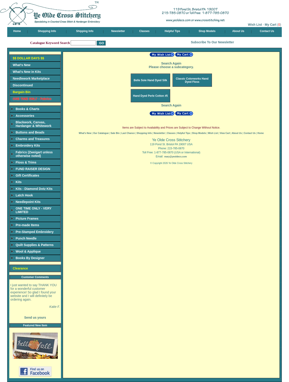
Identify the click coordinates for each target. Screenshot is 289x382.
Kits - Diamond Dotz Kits (34, 189)
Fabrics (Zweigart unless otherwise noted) (34, 154)
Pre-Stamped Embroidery (35, 232)
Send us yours (35, 317)
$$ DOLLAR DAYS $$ (28, 58)
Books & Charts (27, 109)
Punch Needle (26, 238)
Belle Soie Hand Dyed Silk (150, 80)
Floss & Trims (26, 162)
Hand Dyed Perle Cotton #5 (150, 95)
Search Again (171, 63)
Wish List (255, 24)
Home (17, 31)
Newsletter (118, 31)
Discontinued (23, 85)
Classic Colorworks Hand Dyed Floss (192, 80)
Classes (144, 31)
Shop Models (207, 31)
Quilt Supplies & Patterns (35, 245)
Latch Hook (24, 195)
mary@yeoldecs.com (175, 156)
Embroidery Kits (28, 145)
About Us (238, 31)
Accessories (25, 115)
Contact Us (267, 31)
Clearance (20, 268)
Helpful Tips (172, 31)
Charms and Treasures (33, 139)
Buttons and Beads (30, 132)
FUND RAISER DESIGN (33, 169)
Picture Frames (27, 218)
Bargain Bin (22, 92)
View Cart (225, 133)
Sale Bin (115, 133)
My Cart (270, 24)
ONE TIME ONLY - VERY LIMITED (33, 210)
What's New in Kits (27, 72)
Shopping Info (47, 31)
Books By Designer (30, 258)
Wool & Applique (28, 251)
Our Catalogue (101, 133)
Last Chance (128, 133)
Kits (18, 182)
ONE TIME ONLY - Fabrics (32, 99)
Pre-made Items (27, 225)
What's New (21, 65)
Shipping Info (84, 31)
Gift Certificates (27, 175)
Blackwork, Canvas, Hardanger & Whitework (33, 124)
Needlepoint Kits (28, 202)
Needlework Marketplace (31, 78)
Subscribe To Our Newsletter (212, 42)
